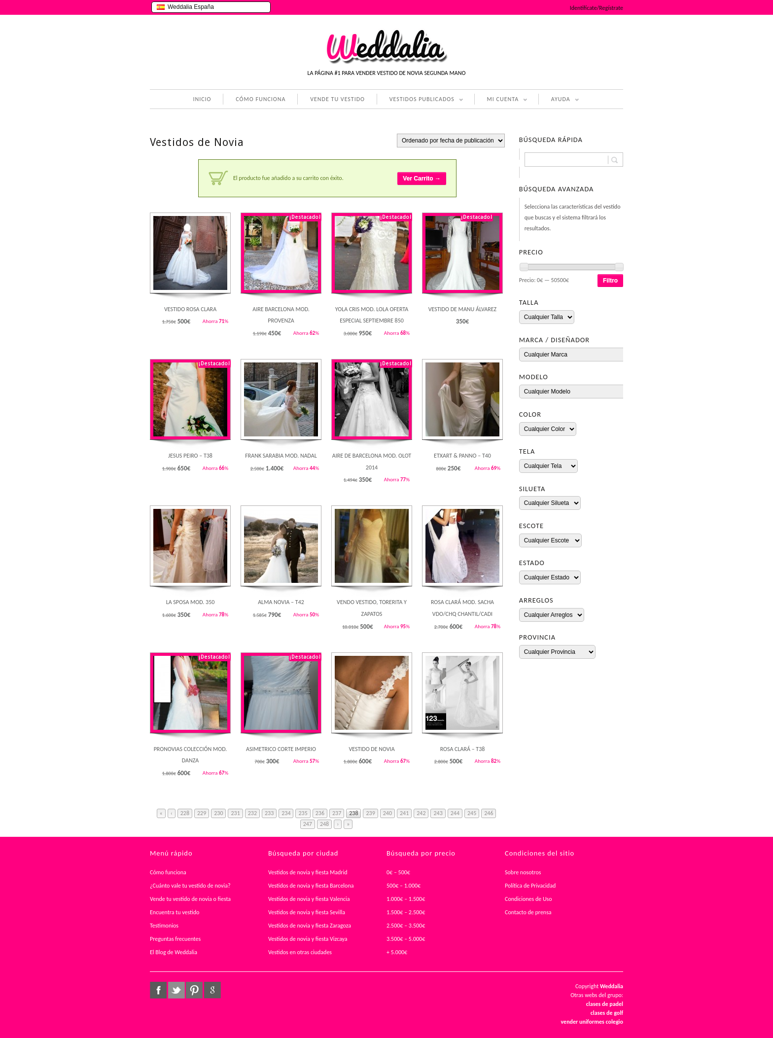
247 (307, 824)
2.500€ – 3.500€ (405, 925)
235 (302, 813)
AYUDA (558, 100)
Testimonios (164, 925)
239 (370, 813)
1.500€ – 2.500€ (405, 912)
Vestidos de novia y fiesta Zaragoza (309, 925)
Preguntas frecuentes (175, 938)
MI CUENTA (501, 100)
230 (218, 813)
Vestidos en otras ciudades (300, 952)
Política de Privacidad (530, 885)
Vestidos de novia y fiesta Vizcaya (308, 938)
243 (437, 813)
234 (285, 813)
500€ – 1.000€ (403, 885)
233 (269, 813)
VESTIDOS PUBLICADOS (420, 100)
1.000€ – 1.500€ (405, 898)
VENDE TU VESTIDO (337, 99)
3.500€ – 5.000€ (405, 938)
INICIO (202, 99)
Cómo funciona (168, 872)
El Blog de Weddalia (173, 952)
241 (404, 813)
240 (387, 813)
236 (320, 813)
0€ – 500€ (398, 872)
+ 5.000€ (396, 952)
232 (252, 813)
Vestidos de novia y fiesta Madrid (308, 872)
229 (201, 813)
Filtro (610, 280)
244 (455, 813)
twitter (176, 990)
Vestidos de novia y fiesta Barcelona (311, 885)
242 (421, 813)
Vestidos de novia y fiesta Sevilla (306, 912)
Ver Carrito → (422, 178)
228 (184, 813)
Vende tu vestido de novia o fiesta (190, 898)
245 (471, 813)
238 (353, 813)
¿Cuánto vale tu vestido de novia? (190, 885)
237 (336, 813)
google (212, 990)
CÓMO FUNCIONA (260, 99)
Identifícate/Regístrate (596, 7)
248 (324, 824)
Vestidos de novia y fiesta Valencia (309, 898)
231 (235, 813)
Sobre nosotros (523, 872)
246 (488, 813)
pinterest (194, 990)
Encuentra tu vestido (174, 912)
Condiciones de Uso (528, 898)
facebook (158, 990)
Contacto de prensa (528, 912)
